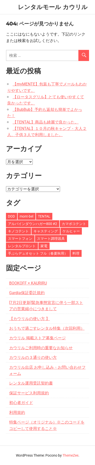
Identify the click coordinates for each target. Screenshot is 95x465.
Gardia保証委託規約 (27, 292)
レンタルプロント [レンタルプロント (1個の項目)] (22, 246)
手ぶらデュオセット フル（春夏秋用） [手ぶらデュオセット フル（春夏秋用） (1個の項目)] (38, 253)
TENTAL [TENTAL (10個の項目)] (44, 216)
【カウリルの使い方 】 (29, 318)
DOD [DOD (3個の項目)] (11, 216)
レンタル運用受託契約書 (31, 383)
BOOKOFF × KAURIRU (28, 283)
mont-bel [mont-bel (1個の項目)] (26, 216)
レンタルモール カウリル (53, 7)
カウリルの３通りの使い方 (33, 357)
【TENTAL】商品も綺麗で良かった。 (46, 122)
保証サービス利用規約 (29, 393)
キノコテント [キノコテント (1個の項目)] (18, 231)
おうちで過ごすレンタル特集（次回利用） (47, 328)
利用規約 (17, 412)
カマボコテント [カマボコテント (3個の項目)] (74, 224)
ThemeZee (70, 455)
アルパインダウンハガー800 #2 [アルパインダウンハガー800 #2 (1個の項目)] (32, 224)
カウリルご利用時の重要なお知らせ (41, 347)
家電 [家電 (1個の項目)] (43, 246)
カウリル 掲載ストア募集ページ (37, 338)
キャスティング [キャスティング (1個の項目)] (45, 231)
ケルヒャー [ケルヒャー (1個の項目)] (71, 231)
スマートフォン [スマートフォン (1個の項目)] (20, 239)
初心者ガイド (21, 402)
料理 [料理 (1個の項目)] (75, 253)
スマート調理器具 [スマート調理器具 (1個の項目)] (51, 239)
